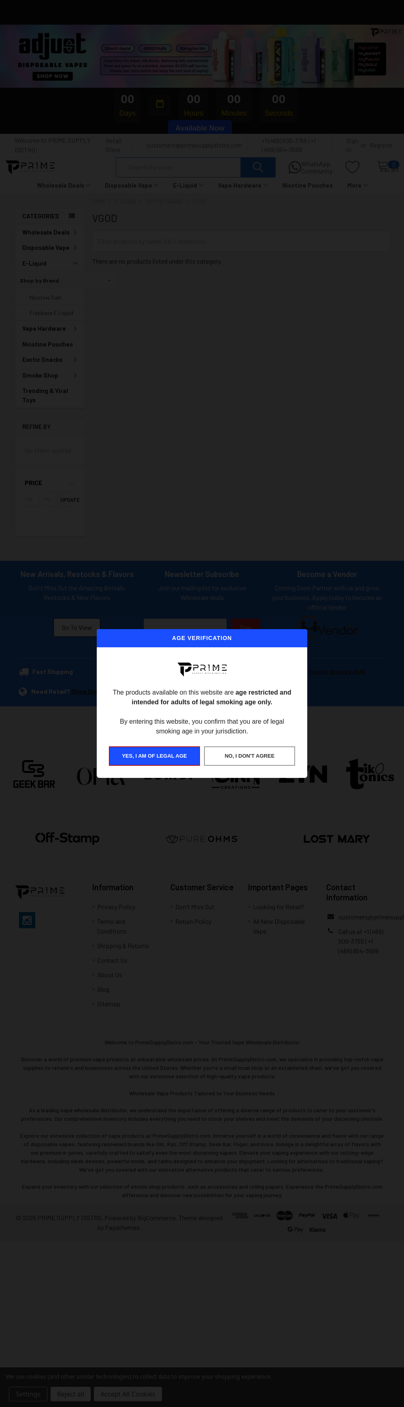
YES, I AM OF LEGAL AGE (154, 756)
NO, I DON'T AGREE (249, 756)
